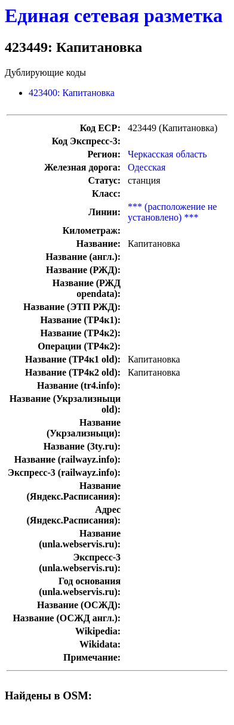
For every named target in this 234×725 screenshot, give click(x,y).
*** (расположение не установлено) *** (172, 212)
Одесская (146, 167)
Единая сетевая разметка (114, 15)
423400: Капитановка (72, 93)
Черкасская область (167, 154)
